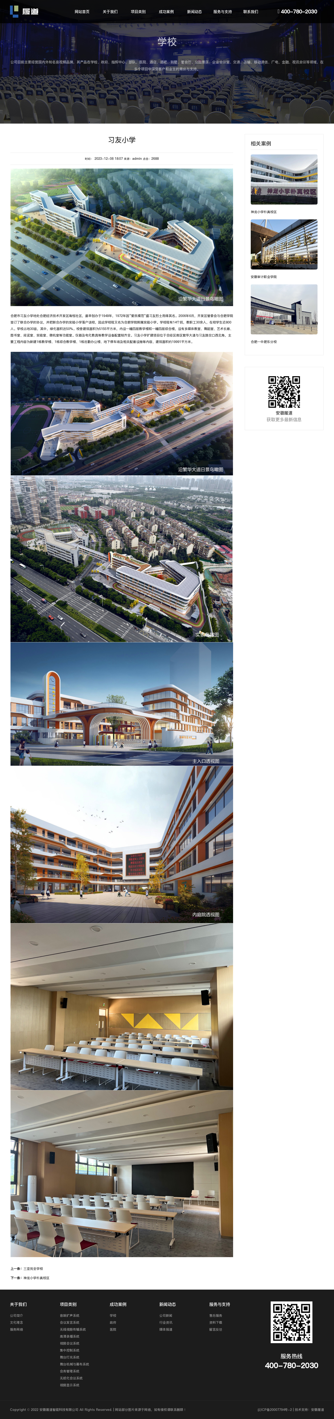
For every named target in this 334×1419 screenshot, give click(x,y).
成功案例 (166, 11)
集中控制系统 (69, 1350)
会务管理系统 (69, 1371)
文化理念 (16, 1322)
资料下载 (215, 1322)
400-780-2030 (299, 11)
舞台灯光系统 (69, 1357)
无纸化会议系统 (71, 1378)
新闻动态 (194, 11)
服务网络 (16, 1329)
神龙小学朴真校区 (29, 1278)
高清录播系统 (69, 1336)
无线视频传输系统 (73, 1329)
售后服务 (215, 1315)
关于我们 (110, 11)
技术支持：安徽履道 (309, 1409)
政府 (113, 1322)
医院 (113, 1329)
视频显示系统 (69, 1385)
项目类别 (138, 11)
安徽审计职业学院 (264, 277)
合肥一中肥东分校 (264, 342)
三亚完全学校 (26, 1268)
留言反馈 (215, 1329)
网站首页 (82, 11)
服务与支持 (222, 11)
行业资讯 (165, 1322)
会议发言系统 (69, 1322)
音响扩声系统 (69, 1315)
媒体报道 (165, 1329)
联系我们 (250, 11)
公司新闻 (165, 1315)
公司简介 (16, 1315)
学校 (113, 1315)
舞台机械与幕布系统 (74, 1364)
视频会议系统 (69, 1343)
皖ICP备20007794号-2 (275, 1409)
